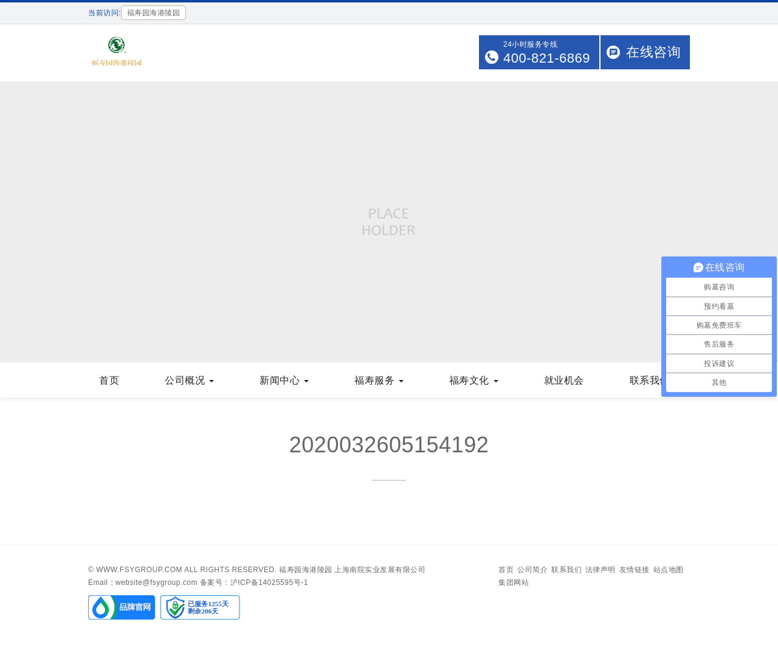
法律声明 (600, 569)
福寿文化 (473, 380)
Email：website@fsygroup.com (143, 582)
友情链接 (634, 569)
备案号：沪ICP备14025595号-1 (254, 582)
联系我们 (654, 380)
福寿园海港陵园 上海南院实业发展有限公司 (352, 569)
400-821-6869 (546, 58)
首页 (109, 380)
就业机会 (564, 380)
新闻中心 (284, 380)
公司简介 (532, 569)
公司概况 (189, 380)
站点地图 (668, 569)
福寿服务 (379, 380)
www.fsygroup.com (139, 569)
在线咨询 (653, 52)
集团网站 (513, 582)
